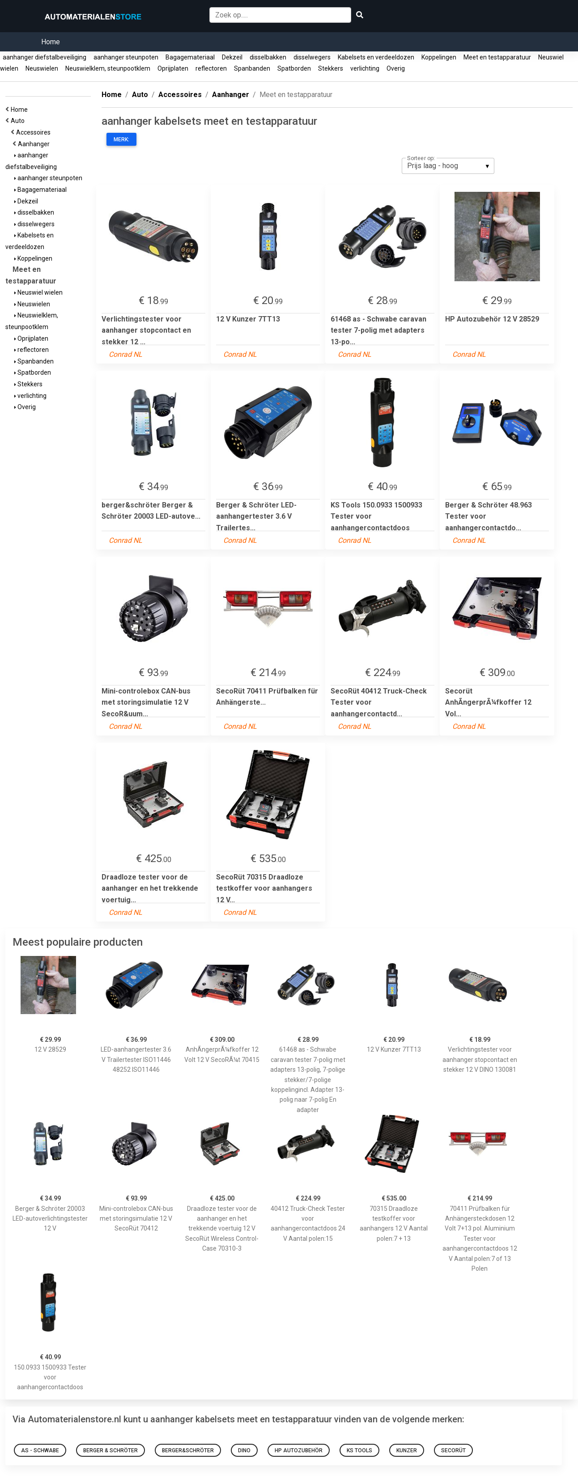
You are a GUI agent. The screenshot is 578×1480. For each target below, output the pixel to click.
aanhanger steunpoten (126, 57)
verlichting (365, 68)
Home (50, 42)
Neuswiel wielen (38, 292)
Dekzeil (232, 57)
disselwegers (312, 57)
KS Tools (359, 1450)
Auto (19, 120)
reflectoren (211, 68)
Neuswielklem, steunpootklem (108, 68)
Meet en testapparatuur (497, 57)
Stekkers (330, 68)
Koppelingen (439, 57)
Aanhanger (35, 144)
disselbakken (268, 57)
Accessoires (34, 132)
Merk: (121, 139)
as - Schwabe (40, 1450)
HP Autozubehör (299, 1450)
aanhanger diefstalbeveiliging (44, 57)
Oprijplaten (173, 68)
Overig (396, 68)
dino (244, 1450)
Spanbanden (252, 68)
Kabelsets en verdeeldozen (376, 57)
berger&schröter (188, 1450)
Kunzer (406, 1450)
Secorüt (453, 1450)
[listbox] (448, 166)
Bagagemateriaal (190, 57)
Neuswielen (42, 68)
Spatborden (294, 68)
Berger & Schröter (110, 1450)
